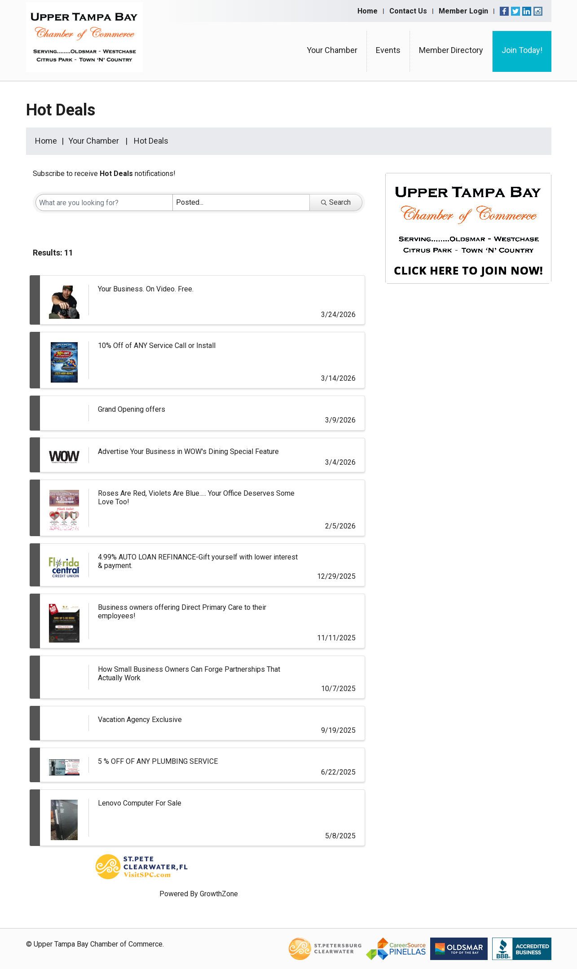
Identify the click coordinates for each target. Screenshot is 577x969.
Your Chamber (332, 50)
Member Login (463, 11)
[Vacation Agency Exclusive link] (64, 723)
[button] (340, 255)
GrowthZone (219, 894)
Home (367, 11)
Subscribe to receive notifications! (104, 173)
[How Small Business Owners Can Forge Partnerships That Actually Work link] (64, 677)
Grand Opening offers (131, 409)
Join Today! (522, 50)
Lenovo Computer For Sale (139, 803)
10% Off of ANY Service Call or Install (157, 345)
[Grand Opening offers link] (64, 412)
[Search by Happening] (241, 202)
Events (388, 50)
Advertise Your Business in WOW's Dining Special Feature (188, 451)
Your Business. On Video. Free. (146, 289)
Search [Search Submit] (336, 202)
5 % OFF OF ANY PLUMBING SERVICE (158, 761)
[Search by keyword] (104, 202)
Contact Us (408, 11)
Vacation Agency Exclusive (140, 719)
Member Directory (451, 50)
